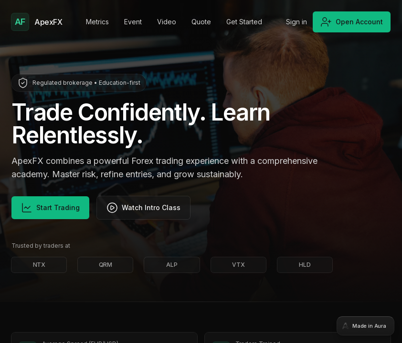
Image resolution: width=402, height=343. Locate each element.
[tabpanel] (201, 171)
